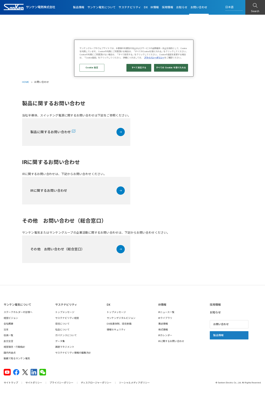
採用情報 (167, 7)
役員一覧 (8, 335)
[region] (134, 58)
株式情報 (163, 329)
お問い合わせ (198, 7)
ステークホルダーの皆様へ (18, 312)
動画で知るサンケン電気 (17, 358)
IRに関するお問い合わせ (171, 341)
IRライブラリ (165, 318)
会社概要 (8, 323)
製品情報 (78, 7)
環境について (62, 323)
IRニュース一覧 (166, 312)
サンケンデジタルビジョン (121, 318)
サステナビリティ (130, 7)
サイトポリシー (33, 382)
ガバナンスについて (66, 335)
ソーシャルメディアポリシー (134, 382)
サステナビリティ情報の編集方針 (73, 352)
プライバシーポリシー (61, 382)
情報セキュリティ (116, 329)
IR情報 (155, 7)
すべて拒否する (139, 67)
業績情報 (163, 323)
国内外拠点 (10, 352)
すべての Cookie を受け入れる (171, 67)
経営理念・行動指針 (14, 347)
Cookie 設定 (92, 67)
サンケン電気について (101, 7)
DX (146, 7)
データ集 (60, 341)
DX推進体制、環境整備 (119, 323)
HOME (25, 82)
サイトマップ (11, 382)
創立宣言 (8, 341)
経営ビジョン (11, 318)
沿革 (6, 329)
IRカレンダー (165, 335)
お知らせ (182, 7)
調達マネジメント (64, 347)
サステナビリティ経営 (67, 318)
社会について (62, 329)
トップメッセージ (64, 312)
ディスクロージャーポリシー (96, 382)
